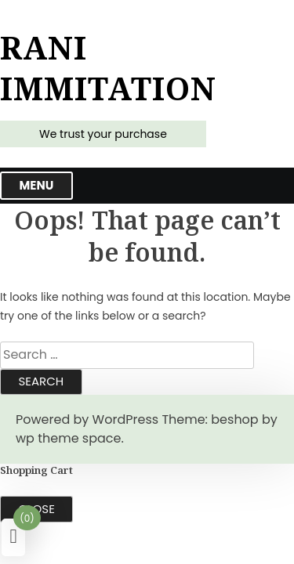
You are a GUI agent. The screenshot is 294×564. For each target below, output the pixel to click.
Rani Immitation (108, 68)
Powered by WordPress (87, 419)
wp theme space (68, 438)
